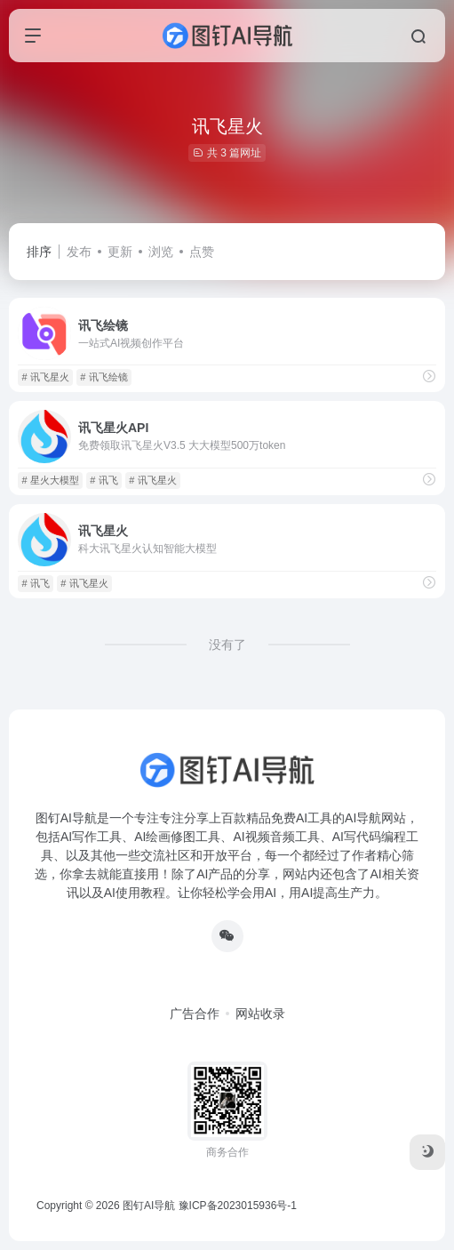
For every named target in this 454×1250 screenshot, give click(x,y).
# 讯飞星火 (44, 377)
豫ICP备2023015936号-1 (238, 1205)
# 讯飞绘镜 (103, 377)
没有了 (227, 644)
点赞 (201, 251)
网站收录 (260, 1013)
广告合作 (194, 1013)
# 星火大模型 (49, 480)
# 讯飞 (103, 480)
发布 (79, 251)
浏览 (160, 251)
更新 (120, 251)
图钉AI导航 (149, 1205)
